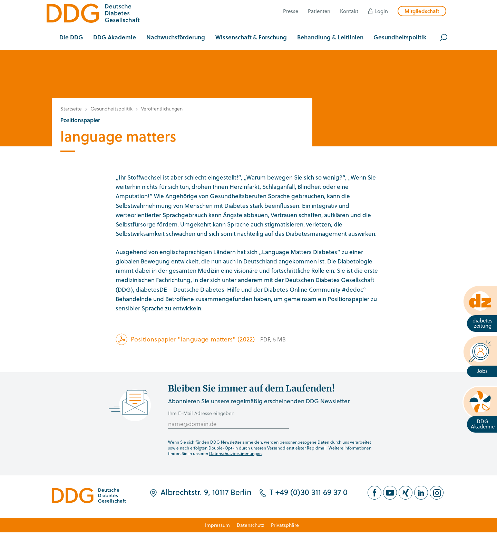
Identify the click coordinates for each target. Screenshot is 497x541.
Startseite (71, 108)
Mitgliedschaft (422, 11)
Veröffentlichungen (162, 108)
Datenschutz (250, 525)
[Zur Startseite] (93, 14)
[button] (71, 37)
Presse (290, 11)
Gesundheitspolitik (111, 108)
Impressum (217, 525)
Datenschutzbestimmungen (235, 453)
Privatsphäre (285, 525)
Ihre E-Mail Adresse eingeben (201, 413)
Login (381, 11)
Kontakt (349, 11)
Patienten (319, 11)
